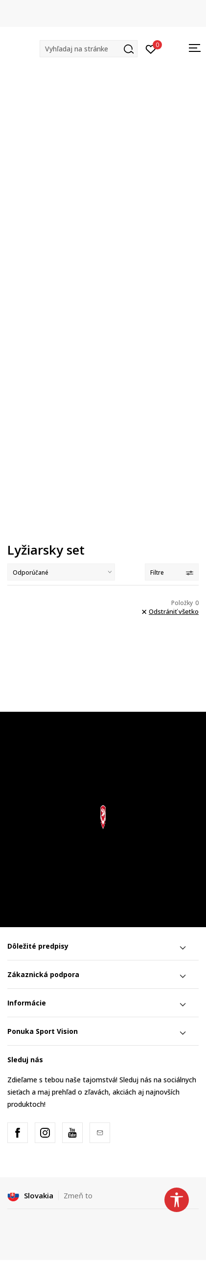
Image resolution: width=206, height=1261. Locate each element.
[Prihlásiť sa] (151, 48)
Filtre (171, 572)
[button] (88, 48)
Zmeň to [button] (78, 1195)
